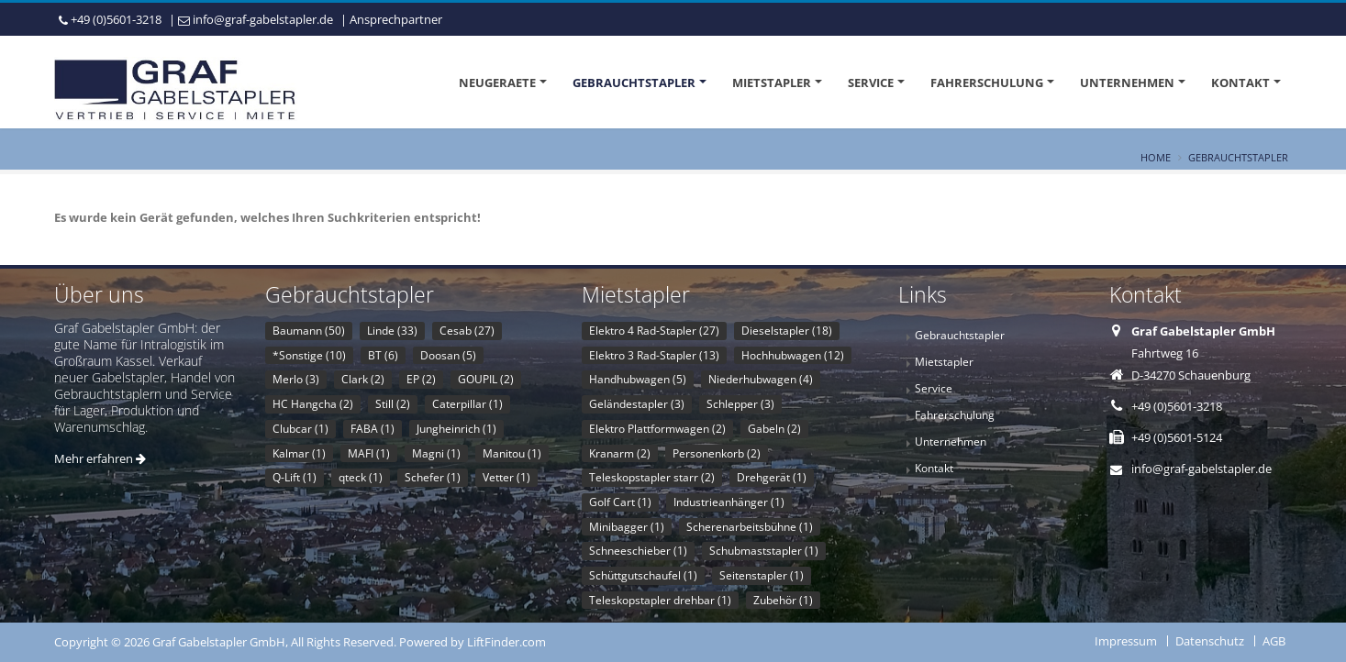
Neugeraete (497, 82)
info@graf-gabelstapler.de (263, 19)
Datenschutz (1209, 641)
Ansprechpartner (396, 19)
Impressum (1126, 641)
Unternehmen (1127, 82)
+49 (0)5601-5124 (1176, 437)
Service (871, 82)
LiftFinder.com (506, 642)
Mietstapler (771, 82)
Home (1155, 157)
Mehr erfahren (100, 458)
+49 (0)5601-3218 (116, 19)
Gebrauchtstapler (634, 82)
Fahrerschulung (986, 82)
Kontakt (1240, 82)
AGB (1274, 641)
